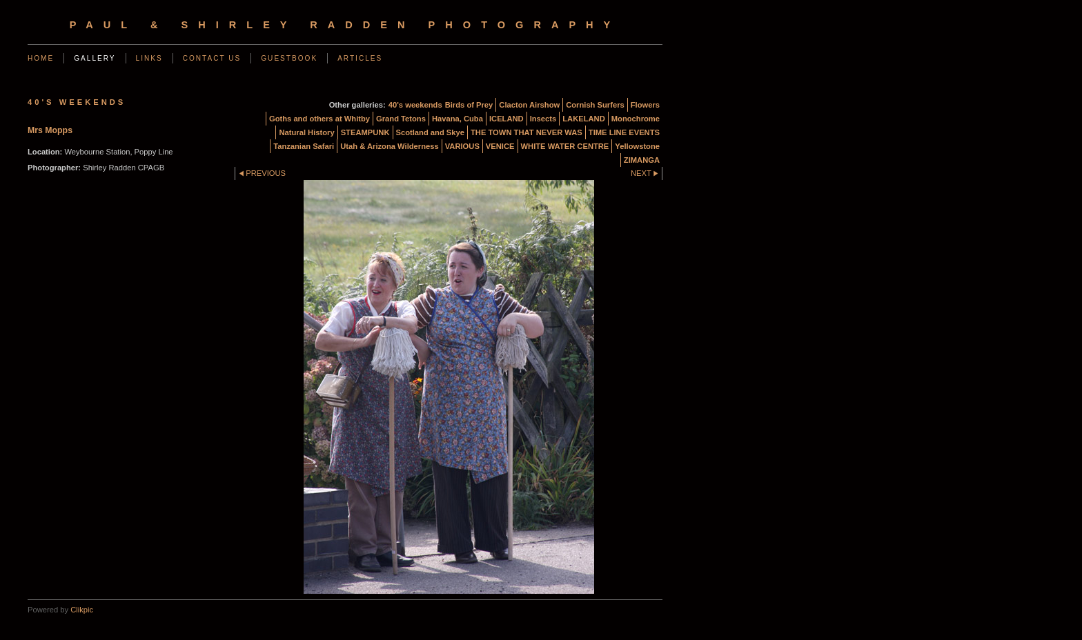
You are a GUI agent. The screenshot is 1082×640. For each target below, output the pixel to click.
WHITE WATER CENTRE (565, 146)
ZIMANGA (642, 160)
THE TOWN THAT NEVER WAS (526, 132)
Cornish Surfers (595, 105)
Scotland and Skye (430, 132)
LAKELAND (583, 118)
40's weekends (415, 105)
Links (149, 58)
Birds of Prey (469, 105)
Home (41, 58)
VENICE (500, 146)
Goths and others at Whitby (319, 118)
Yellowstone (637, 146)
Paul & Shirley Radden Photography (345, 24)
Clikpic (81, 610)
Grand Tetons (401, 118)
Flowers (645, 105)
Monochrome (635, 118)
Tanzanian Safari (303, 146)
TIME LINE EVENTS (624, 132)
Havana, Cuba (457, 118)
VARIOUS (462, 146)
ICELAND (506, 118)
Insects (543, 118)
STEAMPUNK (365, 132)
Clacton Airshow (529, 105)
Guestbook (289, 58)
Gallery (94, 58)
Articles (359, 58)
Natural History (306, 132)
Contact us (212, 58)
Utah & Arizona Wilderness (389, 146)
